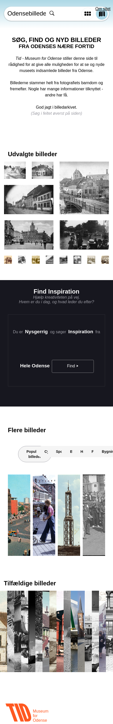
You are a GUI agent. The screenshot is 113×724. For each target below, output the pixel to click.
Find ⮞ (73, 366)
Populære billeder (34, 454)
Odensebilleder (26, 13)
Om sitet (102, 9)
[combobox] (63, 14)
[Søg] (52, 14)
